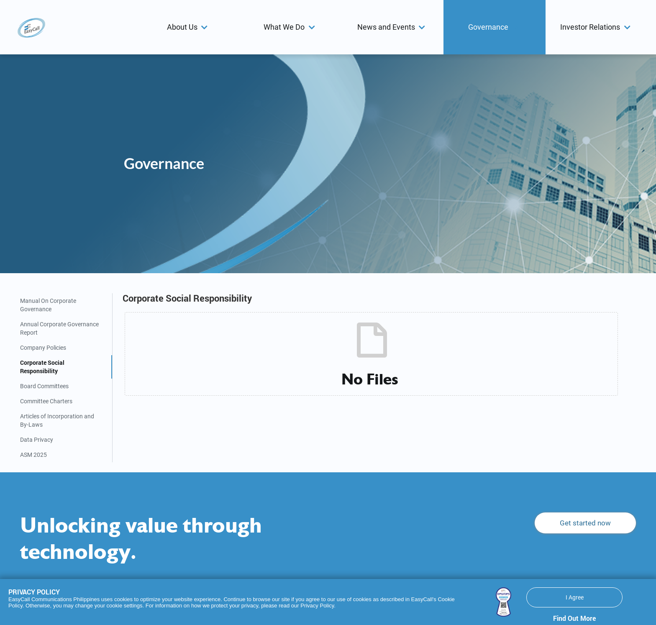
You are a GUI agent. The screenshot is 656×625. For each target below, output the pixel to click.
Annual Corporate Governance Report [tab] (59, 328)
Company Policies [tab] (43, 347)
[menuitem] (189, 27)
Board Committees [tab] (44, 386)
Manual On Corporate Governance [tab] (48, 304)
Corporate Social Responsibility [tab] (42, 367)
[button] (189, 27)
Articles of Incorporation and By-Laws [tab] (57, 420)
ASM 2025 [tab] (33, 454)
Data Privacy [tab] (36, 439)
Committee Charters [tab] (46, 401)
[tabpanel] (374, 345)
